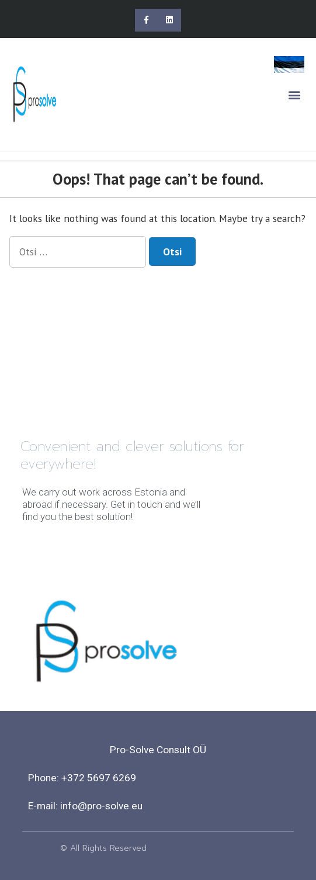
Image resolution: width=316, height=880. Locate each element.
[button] (294, 94)
